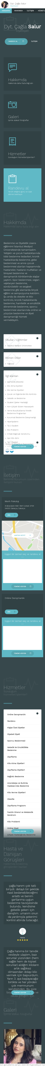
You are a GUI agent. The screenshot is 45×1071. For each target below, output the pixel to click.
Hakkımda (18, 11)
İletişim (30, 11)
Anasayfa (6, 11)
